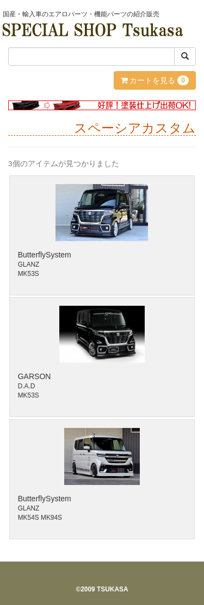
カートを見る (155, 80)
